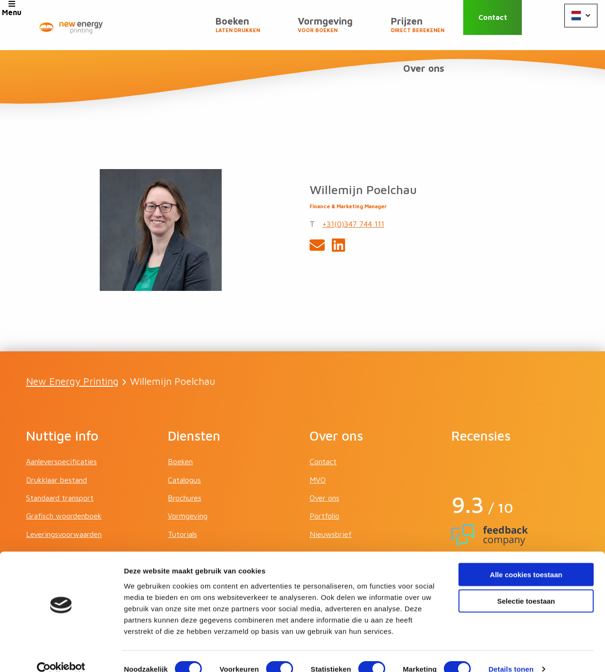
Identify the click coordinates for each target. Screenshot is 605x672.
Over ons (427, 24)
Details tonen (510, 653)
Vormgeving (265, 28)
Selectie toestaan (526, 585)
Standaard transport (60, 455)
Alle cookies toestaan (526, 558)
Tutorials (182, 491)
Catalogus (184, 437)
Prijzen (350, 28)
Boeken (186, 28)
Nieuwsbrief (331, 491)
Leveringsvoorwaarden (64, 491)
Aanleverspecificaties (61, 419)
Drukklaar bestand (56, 437)
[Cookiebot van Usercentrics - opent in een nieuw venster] (61, 653)
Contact (504, 24)
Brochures (184, 455)
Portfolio (324, 473)
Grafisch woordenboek (64, 473)
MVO (318, 437)
